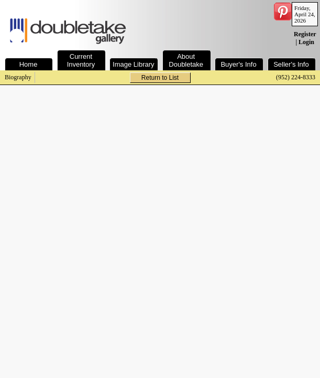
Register (305, 34)
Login (306, 42)
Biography (18, 77)
